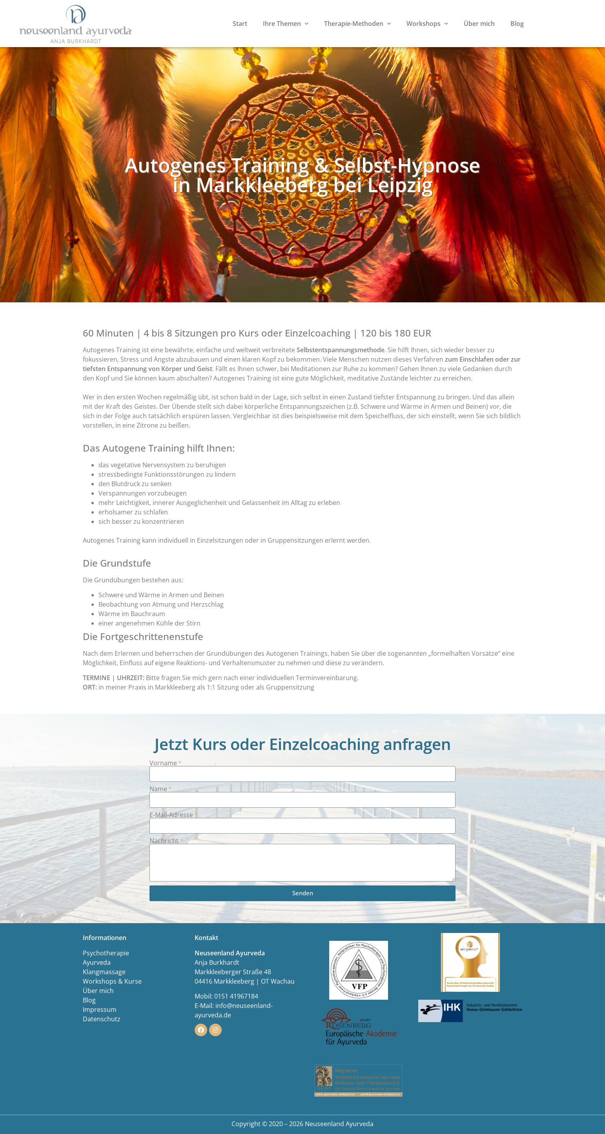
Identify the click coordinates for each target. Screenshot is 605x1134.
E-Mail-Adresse (171, 815)
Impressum (100, 1009)
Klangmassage (104, 972)
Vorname (163, 763)
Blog (517, 23)
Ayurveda (97, 962)
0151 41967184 (236, 996)
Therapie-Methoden (357, 23)
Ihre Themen (285, 23)
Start (240, 23)
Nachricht (164, 841)
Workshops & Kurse (112, 981)
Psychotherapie (106, 953)
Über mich (479, 23)
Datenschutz (101, 1019)
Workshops (427, 23)
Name (158, 789)
